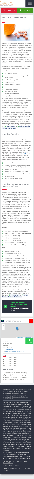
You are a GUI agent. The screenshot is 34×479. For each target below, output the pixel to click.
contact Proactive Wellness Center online (16, 127)
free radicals (20, 154)
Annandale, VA (8, 393)
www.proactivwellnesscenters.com (14, 351)
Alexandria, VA (19, 391)
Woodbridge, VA (16, 397)
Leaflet (18, 337)
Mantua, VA (12, 391)
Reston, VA (8, 395)
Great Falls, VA (17, 393)
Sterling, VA (8, 397)
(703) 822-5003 (9, 349)
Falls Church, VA (15, 395)
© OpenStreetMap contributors (28, 337)
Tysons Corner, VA (10, 399)
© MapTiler (21, 337)
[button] (17, 329)
